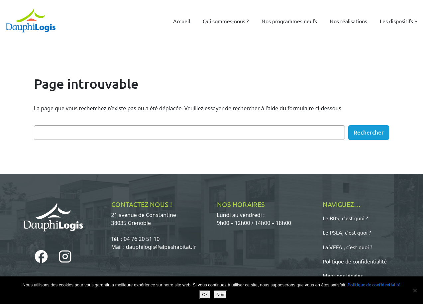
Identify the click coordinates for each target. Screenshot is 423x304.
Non (220, 294)
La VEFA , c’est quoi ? (347, 247)
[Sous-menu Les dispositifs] (416, 21)
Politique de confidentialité (355, 261)
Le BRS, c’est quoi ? (345, 218)
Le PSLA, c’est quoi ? (347, 232)
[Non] (414, 290)
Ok (205, 294)
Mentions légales (343, 275)
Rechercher (369, 132)
